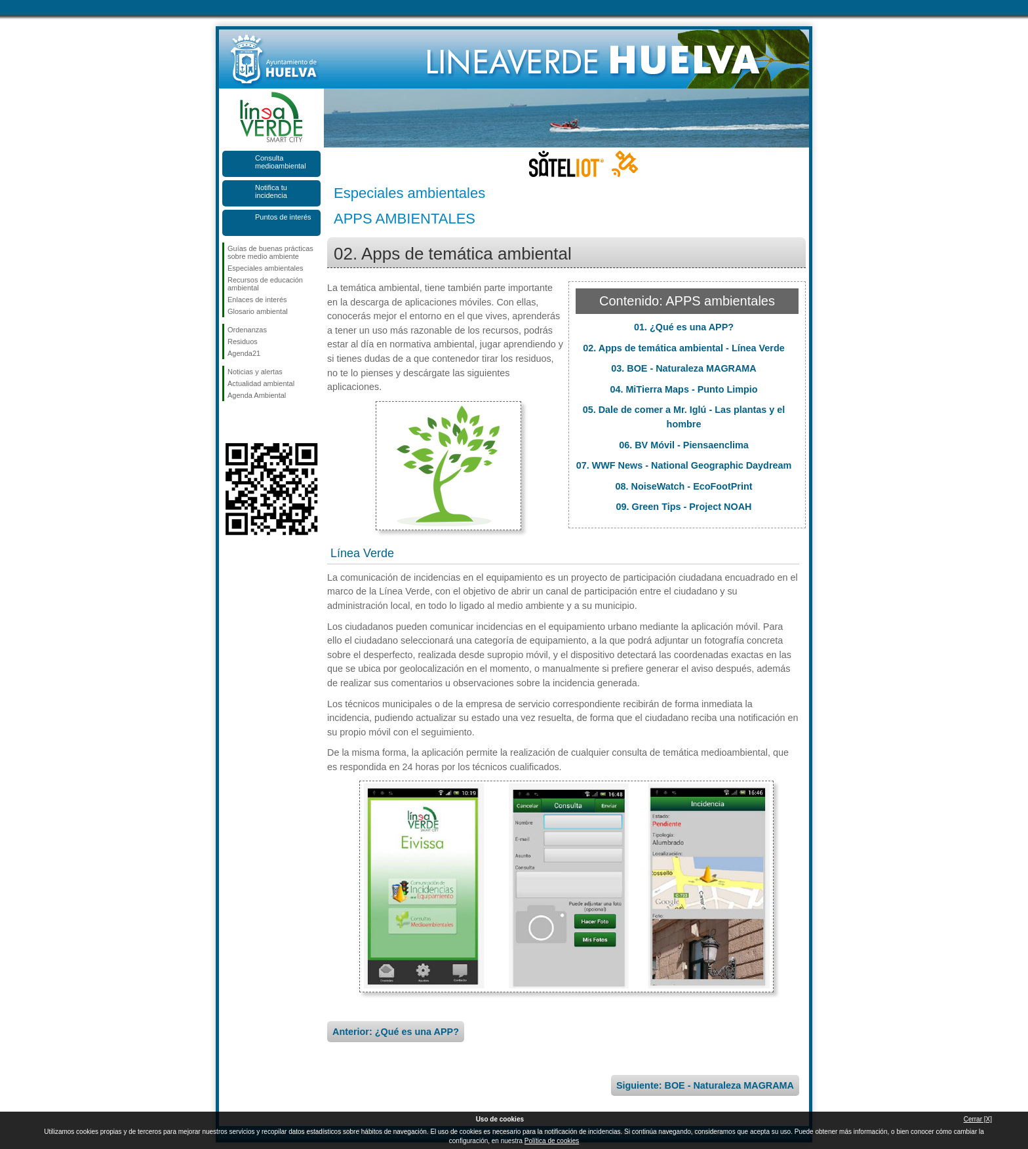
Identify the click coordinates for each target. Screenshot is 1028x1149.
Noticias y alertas (255, 372)
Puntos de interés (283, 217)
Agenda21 (243, 353)
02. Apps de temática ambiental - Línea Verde (683, 348)
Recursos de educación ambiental (265, 284)
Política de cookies (551, 1140)
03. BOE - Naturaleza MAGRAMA (684, 368)
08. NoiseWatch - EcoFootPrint (684, 486)
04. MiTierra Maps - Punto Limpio (683, 389)
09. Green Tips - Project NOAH (684, 506)
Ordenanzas (247, 330)
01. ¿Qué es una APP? (684, 327)
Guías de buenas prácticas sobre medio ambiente (270, 252)
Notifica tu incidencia (271, 191)
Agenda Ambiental (256, 395)
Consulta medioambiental (280, 162)
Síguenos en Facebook (230, 422)
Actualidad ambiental (260, 383)
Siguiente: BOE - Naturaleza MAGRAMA (705, 1085)
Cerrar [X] (978, 1119)
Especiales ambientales (265, 268)
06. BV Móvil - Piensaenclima (684, 445)
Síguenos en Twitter (252, 422)
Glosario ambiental (257, 311)
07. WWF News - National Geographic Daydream (684, 465)
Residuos (242, 341)
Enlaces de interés (257, 299)
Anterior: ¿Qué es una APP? (395, 1031)
